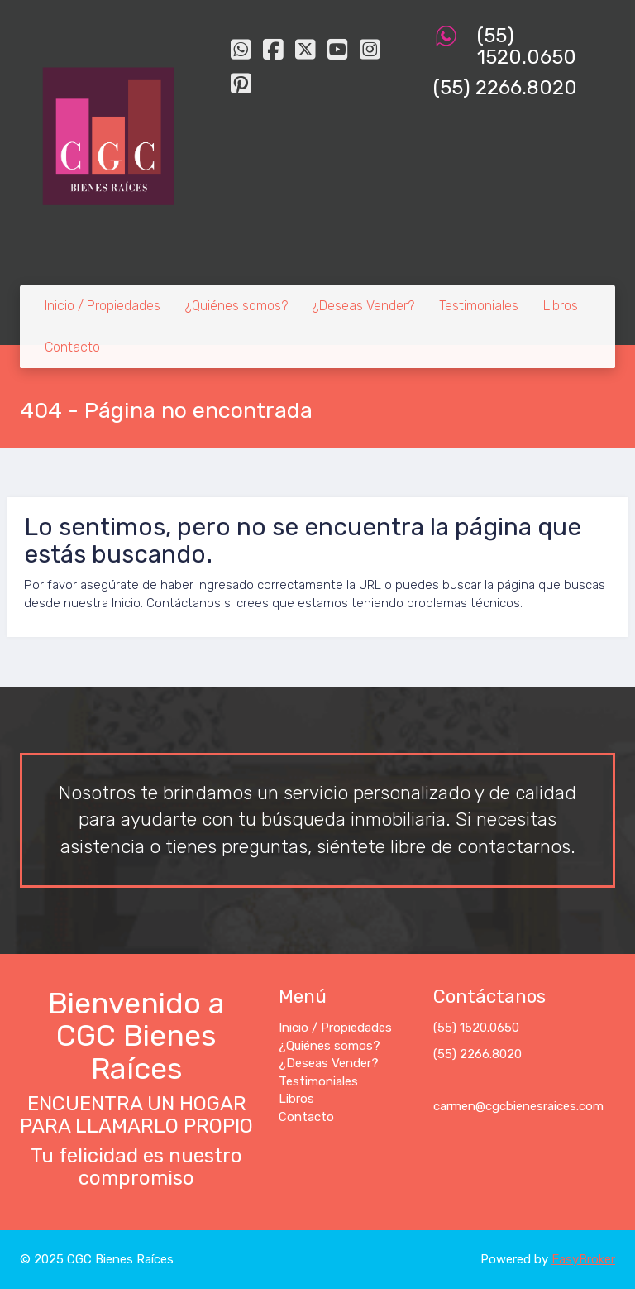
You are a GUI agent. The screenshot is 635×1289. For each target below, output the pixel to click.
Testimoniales (478, 306)
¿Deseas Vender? (363, 306)
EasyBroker (583, 1259)
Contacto (72, 347)
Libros (560, 306)
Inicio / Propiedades (102, 306)
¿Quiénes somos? (236, 306)
